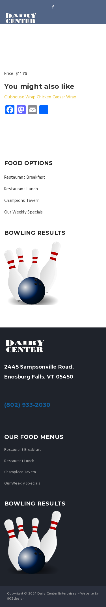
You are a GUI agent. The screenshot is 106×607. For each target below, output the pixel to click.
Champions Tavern (22, 200)
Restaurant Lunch (21, 189)
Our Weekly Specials (23, 212)
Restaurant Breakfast (24, 177)
